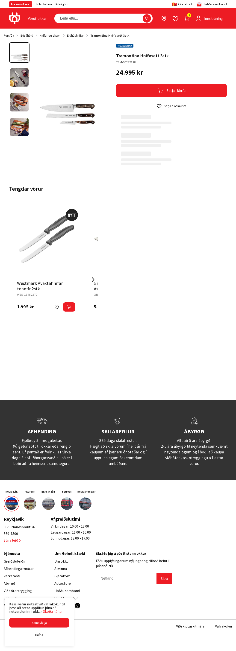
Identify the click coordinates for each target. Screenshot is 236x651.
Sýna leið (12, 540)
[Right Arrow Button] (93, 279)
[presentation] (37, 18)
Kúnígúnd (63, 4)
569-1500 (11, 533)
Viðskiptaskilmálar (191, 626)
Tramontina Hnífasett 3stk (109, 35)
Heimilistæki (20, 4)
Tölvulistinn (44, 4)
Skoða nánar (53, 611)
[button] (39, 623)
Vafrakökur (223, 626)
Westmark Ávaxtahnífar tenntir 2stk (40, 286)
